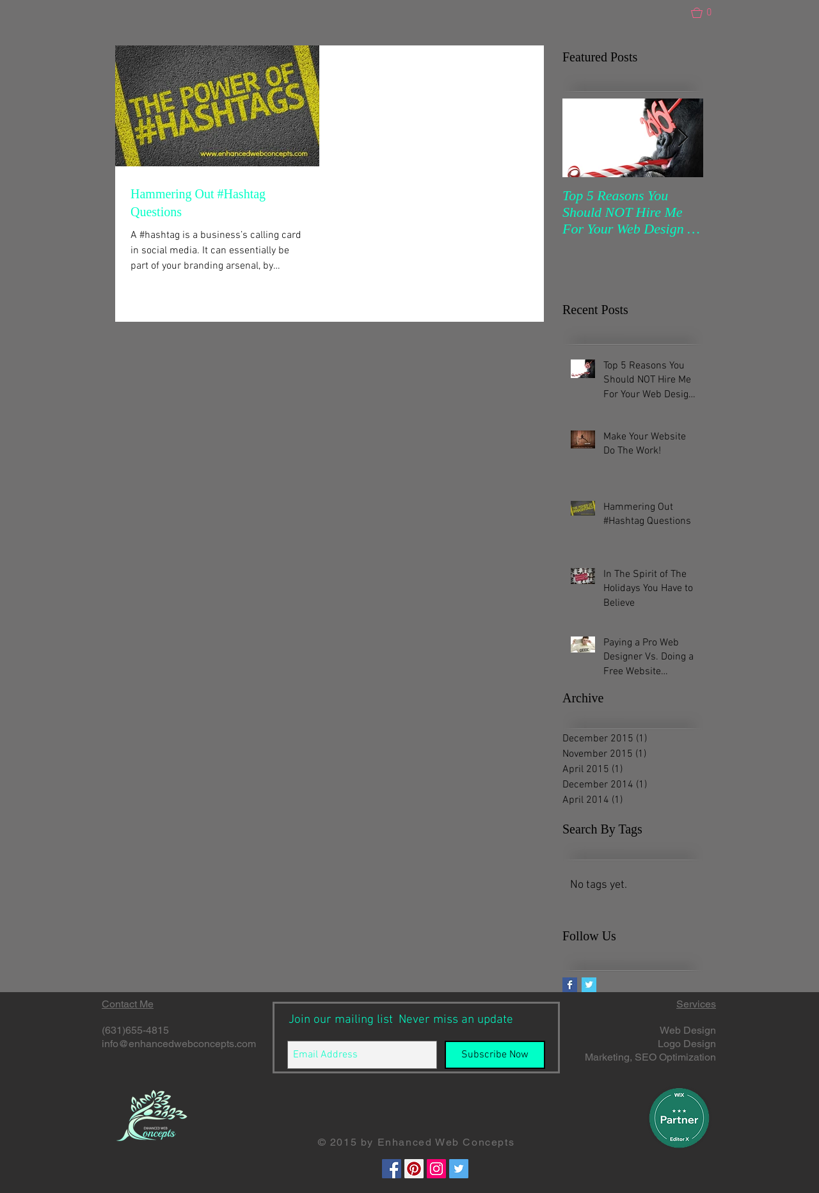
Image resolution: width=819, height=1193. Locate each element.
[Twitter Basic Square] (589, 984)
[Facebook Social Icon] (391, 1168)
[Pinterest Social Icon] (414, 1168)
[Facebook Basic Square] (569, 984)
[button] (707, 13)
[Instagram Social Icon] (436, 1168)
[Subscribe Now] (495, 1055)
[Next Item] (682, 138)
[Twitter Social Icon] (458, 1168)
